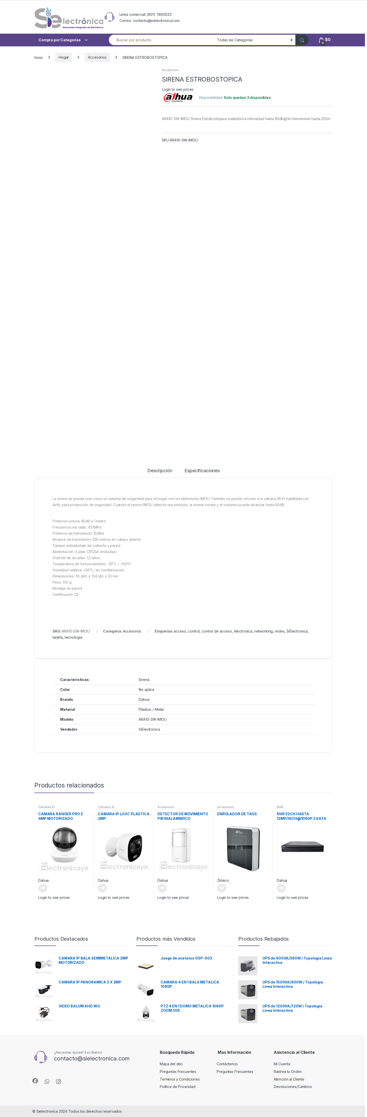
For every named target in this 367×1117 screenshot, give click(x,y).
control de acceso (217, 631)
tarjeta (58, 637)
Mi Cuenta (282, 1064)
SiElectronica (297, 631)
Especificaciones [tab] (202, 470)
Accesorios (97, 57)
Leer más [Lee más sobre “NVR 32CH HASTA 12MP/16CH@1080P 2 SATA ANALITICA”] (281, 888)
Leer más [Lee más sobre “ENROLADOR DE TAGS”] (221, 888)
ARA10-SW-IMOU (152, 719)
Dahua (43, 880)
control (194, 631)
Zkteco (223, 880)
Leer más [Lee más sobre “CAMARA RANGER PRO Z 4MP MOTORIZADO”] (42, 888)
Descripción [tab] (159, 470)
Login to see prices (177, 89)
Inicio (38, 57)
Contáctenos (227, 1064)
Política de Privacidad (177, 1086)
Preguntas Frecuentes (178, 1071)
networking (263, 631)
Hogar (64, 57)
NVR (280, 807)
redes (279, 631)
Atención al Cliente (289, 1079)
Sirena (144, 679)
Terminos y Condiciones (180, 1079)
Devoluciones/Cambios (293, 1086)
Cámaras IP (46, 807)
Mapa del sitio (171, 1064)
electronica (243, 631)
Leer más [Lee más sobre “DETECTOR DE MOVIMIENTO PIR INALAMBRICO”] (162, 888)
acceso (180, 631)
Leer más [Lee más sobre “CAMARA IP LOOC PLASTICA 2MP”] (102, 888)
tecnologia (73, 637)
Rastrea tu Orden (288, 1071)
